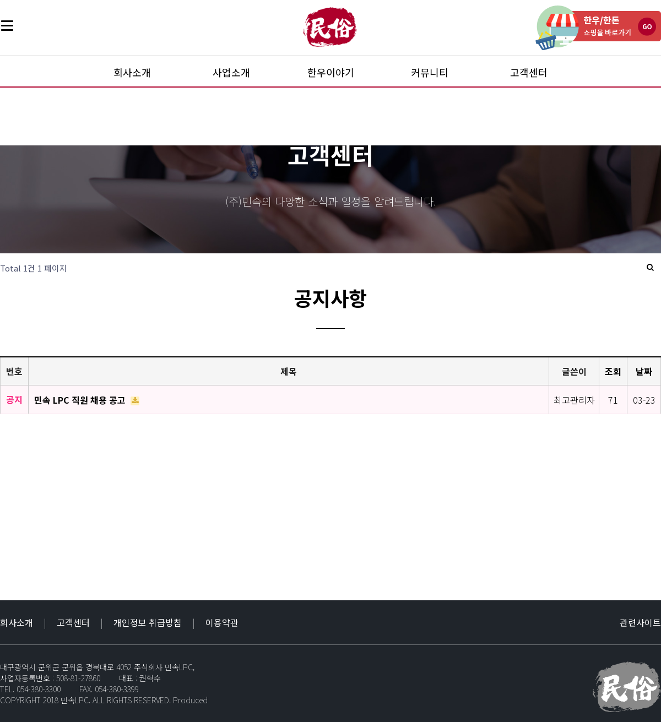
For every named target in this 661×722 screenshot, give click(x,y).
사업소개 (231, 72)
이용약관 (222, 622)
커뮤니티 (429, 72)
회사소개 (132, 72)
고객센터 (529, 72)
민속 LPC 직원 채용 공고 (81, 399)
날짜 (644, 371)
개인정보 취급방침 (147, 622)
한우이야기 (330, 72)
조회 (613, 371)
